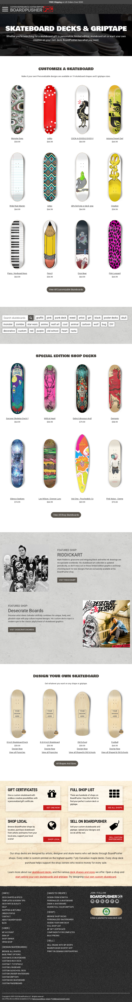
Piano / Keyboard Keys (17, 273)
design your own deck (58, 923)
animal (74, 324)
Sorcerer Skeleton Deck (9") (17, 418)
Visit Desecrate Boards (22, 629)
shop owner (8, 939)
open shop (7, 942)
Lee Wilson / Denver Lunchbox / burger (50, 499)
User (5, 928)
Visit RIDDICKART (67, 580)
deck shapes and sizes (82, 872)
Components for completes (61, 932)
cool (65, 324)
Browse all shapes (11, 951)
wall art (55, 324)
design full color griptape (60, 907)
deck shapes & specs (12, 897)
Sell (50, 940)
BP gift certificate (56, 929)
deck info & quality (11, 904)
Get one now (53, 807)
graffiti (39, 317)
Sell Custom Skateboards (115, 838)
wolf (96, 324)
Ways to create (56, 893)
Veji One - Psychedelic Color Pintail (82, 499)
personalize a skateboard (60, 901)
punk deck (60, 317)
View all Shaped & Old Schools (82, 752)
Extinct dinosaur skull (82, 418)
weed (72, 317)
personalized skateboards (60, 919)
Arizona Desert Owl (114, 138)
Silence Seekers (17, 499)
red (31, 330)
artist (81, 317)
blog (4, 923)
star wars (32, 324)
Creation (114, 206)
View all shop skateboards (66, 515)
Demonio (115, 418)
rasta (73, 330)
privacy (48, 999)
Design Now (17, 749)
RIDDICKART (69, 555)
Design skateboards (14, 947)
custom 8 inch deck (11, 961)
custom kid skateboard (13, 980)
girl (89, 317)
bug (104, 324)
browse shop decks (56, 916)
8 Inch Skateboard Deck (17, 742)
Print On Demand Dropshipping (62, 951)
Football (114, 742)
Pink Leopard (114, 273)
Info (5, 893)
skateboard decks (41, 872)
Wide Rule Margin (17, 206)
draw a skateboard (56, 904)
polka (49, 138)
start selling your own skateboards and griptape (41, 876)
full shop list (54, 926)
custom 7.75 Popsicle (12, 964)
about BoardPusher (11, 920)
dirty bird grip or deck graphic (82, 206)
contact (6, 916)
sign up (5, 936)
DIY (111, 324)
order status (8, 913)
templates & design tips (13, 901)
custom (22, 330)
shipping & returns (11, 910)
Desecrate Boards (25, 610)
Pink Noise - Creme (114, 499)
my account (8, 932)
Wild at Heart (49, 418)
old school (52, 330)
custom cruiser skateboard (15, 974)
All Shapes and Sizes (66, 763)
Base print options (11, 954)
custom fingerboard (12, 983)
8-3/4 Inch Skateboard (50, 742)
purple (40, 330)
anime (44, 324)
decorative (9, 330)
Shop (51, 912)
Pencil (49, 273)
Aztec (49, 206)
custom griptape (10, 977)
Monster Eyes (17, 138)
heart (64, 330)
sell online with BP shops (60, 945)
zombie (20, 324)
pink (49, 317)
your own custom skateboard (100, 876)
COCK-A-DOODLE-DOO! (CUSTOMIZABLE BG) (82, 138)
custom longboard (11, 967)
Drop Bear (82, 273)
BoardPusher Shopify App (60, 948)
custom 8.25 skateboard (14, 958)
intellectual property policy (61, 999)
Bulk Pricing (53, 936)
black (98, 317)
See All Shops (115, 807)
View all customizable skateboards (66, 289)
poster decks (111, 317)
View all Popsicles (17, 752)
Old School (82, 742)
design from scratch (57, 897)
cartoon (86, 324)
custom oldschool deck (14, 971)
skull (123, 317)
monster (7, 324)
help (4, 907)
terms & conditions (38, 999)
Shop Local (54, 839)
